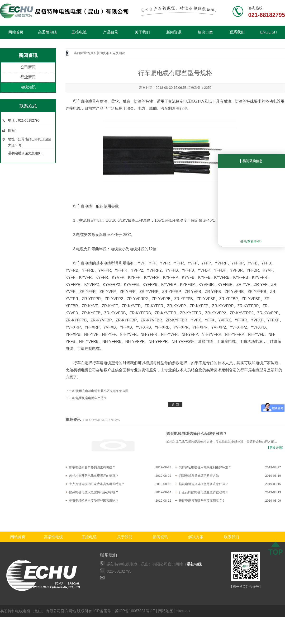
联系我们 (237, 32)
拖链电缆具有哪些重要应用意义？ (202, 500)
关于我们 (142, 32)
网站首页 (16, 32)
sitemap (183, 611)
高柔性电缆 (47, 32)
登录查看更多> (251, 241)
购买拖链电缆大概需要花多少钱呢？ (94, 492)
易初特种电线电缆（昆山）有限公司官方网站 (38, 611)
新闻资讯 (173, 32)
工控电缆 (79, 32)
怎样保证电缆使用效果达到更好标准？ (205, 467)
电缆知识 (28, 87)
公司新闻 (28, 67)
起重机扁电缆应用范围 (91, 398)
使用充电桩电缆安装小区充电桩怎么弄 (102, 391)
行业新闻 (28, 77)
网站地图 (165, 611)
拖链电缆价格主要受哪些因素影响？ (94, 500)
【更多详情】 (275, 447)
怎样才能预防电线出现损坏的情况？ (94, 475)
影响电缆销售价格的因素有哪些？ (92, 467)
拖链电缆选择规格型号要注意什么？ (203, 484)
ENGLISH (268, 32)
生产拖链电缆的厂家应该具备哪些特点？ (97, 484)
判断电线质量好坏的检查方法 (199, 475)
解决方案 (205, 32)
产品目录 (110, 32)
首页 (90, 53)
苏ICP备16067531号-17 (135, 611)
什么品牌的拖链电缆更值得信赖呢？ (203, 492)
